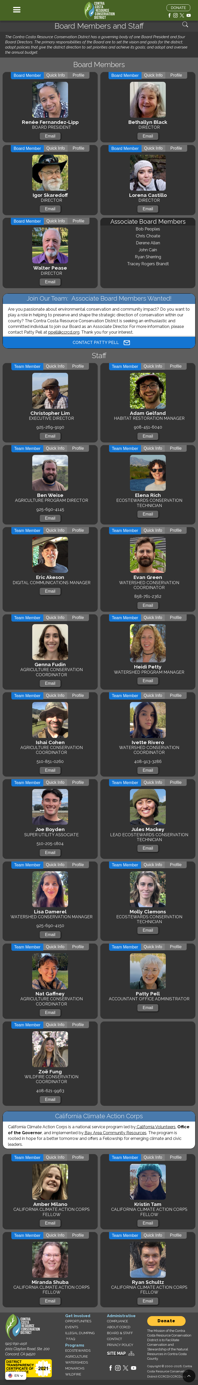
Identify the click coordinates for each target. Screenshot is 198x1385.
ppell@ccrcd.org (63, 332)
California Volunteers (156, 1126)
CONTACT (114, 1339)
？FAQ (70, 1339)
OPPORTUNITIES (78, 1321)
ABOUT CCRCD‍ (118, 1327)
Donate (166, 1320)
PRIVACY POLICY (120, 1345)
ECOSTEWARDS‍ (77, 1350)
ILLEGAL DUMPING (80, 1333)
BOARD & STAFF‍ (120, 1333)
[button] (16, 10)
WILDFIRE (73, 1374)
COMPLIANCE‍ (117, 1321)
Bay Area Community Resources (115, 1132)
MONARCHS (74, 1368)
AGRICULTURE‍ (76, 1356)
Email (50, 136)
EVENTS (71, 1327)
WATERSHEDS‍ (76, 1362)
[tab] (27, 75)
